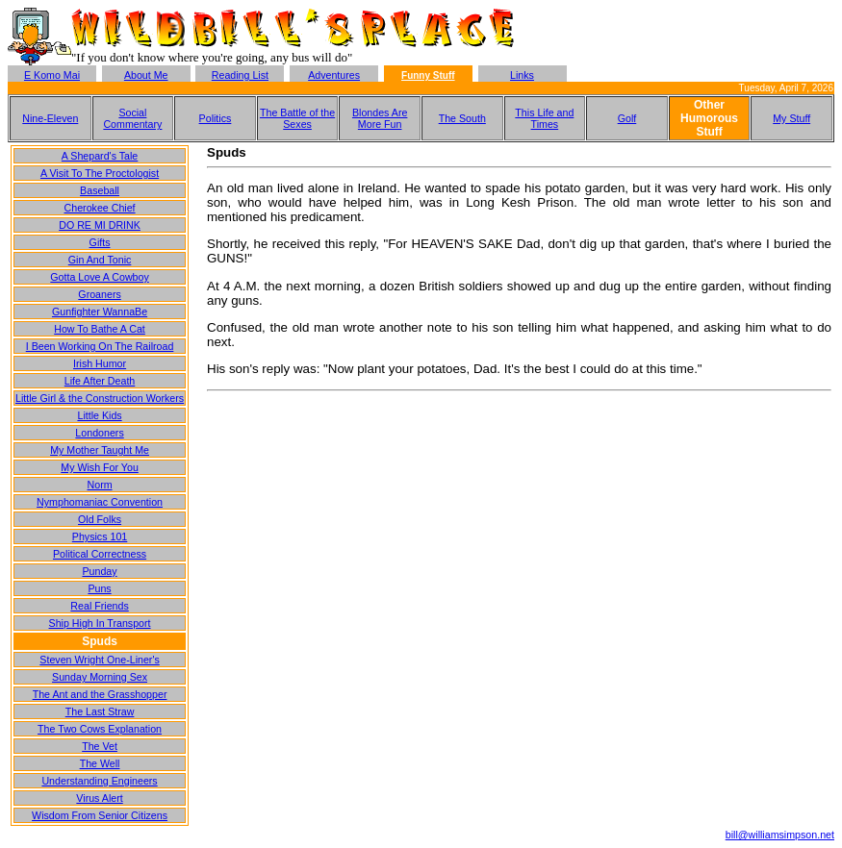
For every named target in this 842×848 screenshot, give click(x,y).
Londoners (99, 432)
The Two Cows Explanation (100, 729)
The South (462, 118)
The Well (100, 763)
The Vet (99, 746)
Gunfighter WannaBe (99, 311)
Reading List (240, 75)
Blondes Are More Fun (379, 118)
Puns (99, 588)
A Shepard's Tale (100, 156)
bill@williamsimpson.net (780, 834)
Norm (100, 484)
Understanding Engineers (99, 780)
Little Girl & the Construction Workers (99, 398)
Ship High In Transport (100, 623)
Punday (99, 571)
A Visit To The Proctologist (99, 173)
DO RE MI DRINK (99, 225)
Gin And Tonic (100, 259)
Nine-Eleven (50, 118)
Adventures (334, 75)
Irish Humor (99, 363)
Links (522, 75)
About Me (146, 75)
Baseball (99, 190)
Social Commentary (132, 118)
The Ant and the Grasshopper (100, 694)
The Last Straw (100, 711)
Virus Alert (99, 798)
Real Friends (99, 605)
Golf (627, 118)
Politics (215, 118)
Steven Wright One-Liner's (99, 659)
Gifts (100, 242)
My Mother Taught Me (99, 450)
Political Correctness (99, 554)
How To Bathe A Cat (99, 329)
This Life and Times (544, 118)
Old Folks (99, 519)
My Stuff (791, 118)
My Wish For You (100, 467)
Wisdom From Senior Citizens (99, 815)
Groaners (99, 294)
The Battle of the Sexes (297, 118)
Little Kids (99, 415)
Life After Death (99, 381)
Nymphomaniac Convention (100, 502)
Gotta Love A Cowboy (99, 277)
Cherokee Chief (100, 207)
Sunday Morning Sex (99, 677)
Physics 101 (99, 536)
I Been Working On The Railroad (100, 346)
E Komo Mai (52, 75)
